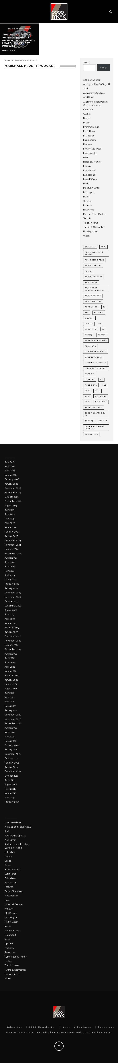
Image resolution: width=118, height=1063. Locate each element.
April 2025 (10, 523)
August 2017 (11, 784)
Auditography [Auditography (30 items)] (93, 296)
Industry (87, 166)
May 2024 (9, 571)
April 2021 (10, 701)
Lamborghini (89, 175)
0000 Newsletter (91, 80)
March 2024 (10, 579)
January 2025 (11, 536)
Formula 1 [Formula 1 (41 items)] (90, 346)
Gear (85, 157)
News (86, 196)
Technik (87, 218)
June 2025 (10, 514)
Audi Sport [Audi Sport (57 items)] (91, 282)
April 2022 (10, 667)
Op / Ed (87, 201)
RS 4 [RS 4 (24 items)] (97, 391)
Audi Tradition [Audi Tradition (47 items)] (93, 301)
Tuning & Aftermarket (93, 227)
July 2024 (9, 562)
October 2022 (12, 645)
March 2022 (10, 671)
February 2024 (12, 584)
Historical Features (92, 162)
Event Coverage (91, 127)
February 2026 (12, 479)
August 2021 (11, 688)
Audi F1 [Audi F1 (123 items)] (89, 271)
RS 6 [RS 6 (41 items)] (87, 402)
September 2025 (13, 501)
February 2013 (12, 802)
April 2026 (10, 470)
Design (86, 118)
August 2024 (11, 558)
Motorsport (88, 192)
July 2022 (9, 658)
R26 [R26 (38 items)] (104, 385)
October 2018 (11, 776)
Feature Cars (89, 140)
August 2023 (11, 610)
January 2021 (11, 710)
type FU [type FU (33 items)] (103, 421)
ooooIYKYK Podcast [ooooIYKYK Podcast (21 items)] (96, 368)
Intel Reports (89, 170)
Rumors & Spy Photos (94, 214)
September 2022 (13, 649)
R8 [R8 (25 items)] (101, 379)
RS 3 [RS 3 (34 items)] (87, 391)
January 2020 (11, 749)
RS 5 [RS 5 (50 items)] (87, 396)
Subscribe (14, 1027)
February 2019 (12, 763)
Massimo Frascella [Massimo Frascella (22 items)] (95, 363)
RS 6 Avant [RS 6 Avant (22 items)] (101, 402)
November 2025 (13, 492)
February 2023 (12, 627)
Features (87, 144)
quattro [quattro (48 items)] (90, 379)
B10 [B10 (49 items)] (87, 312)
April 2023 (10, 619)
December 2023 (13, 592)
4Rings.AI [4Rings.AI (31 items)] (90, 246)
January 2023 (11, 632)
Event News (89, 131)
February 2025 (12, 532)
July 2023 (9, 614)
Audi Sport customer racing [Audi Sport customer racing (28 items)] (94, 289)
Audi (85, 88)
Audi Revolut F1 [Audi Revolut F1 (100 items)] (93, 277)
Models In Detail (91, 188)
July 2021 (9, 693)
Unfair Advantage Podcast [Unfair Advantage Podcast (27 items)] (94, 427)
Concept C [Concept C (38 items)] (91, 329)
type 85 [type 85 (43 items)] (89, 421)
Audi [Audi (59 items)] (103, 246)
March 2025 (10, 527)
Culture (86, 114)
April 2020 (10, 736)
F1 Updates (88, 135)
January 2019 (11, 767)
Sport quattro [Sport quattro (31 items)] (93, 407)
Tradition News (90, 223)
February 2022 (12, 675)
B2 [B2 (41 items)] (104, 307)
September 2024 (13, 553)
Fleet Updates (90, 153)
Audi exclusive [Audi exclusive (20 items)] (93, 265)
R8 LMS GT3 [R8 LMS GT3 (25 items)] (91, 385)
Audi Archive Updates (94, 93)
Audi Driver (88, 97)
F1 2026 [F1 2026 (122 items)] (102, 335)
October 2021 (11, 684)
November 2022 (13, 640)
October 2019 (11, 758)
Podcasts (87, 205)
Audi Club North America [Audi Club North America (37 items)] (94, 253)
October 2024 (12, 549)
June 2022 (10, 662)
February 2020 (12, 745)
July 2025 (9, 510)
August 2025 (11, 505)
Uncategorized (90, 231)
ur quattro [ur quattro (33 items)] (91, 434)
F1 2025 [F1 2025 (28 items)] (88, 335)
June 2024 (10, 566)
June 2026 (10, 462)
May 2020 (10, 732)
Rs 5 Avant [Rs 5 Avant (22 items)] (100, 396)
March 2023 (10, 623)
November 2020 (13, 719)
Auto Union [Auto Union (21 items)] (91, 307)
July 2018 (9, 780)
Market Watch (90, 179)
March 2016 (10, 793)
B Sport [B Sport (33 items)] (89, 318)
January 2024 (11, 588)
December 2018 (13, 771)
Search (86, 62)
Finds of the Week (92, 149)
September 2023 (13, 605)
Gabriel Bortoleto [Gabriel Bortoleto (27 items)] (95, 351)
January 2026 (11, 484)
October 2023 (12, 601)
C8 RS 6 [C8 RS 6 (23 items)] (89, 324)
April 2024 (10, 575)
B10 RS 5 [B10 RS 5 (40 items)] (98, 312)
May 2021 (9, 697)
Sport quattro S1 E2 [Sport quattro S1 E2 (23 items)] (95, 414)
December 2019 (13, 754)
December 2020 (13, 714)
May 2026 (10, 466)
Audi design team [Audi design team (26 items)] (94, 260)
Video (86, 236)
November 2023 (13, 597)
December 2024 (13, 540)
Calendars (88, 109)
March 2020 (11, 741)
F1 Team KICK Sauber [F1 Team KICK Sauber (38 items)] (96, 340)
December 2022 (13, 636)
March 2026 (11, 475)
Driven (86, 122)
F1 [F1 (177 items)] (103, 329)
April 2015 (9, 797)
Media (86, 183)
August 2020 (11, 728)
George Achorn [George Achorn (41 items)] (93, 357)
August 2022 (11, 654)
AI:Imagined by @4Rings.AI (96, 84)
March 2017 (10, 789)
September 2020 (13, 723)
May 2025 (9, 518)
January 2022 (11, 680)
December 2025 (13, 488)
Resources (88, 209)
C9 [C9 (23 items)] (99, 324)
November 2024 (13, 545)
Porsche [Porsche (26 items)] (90, 374)
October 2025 (11, 497)
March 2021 (10, 706)
